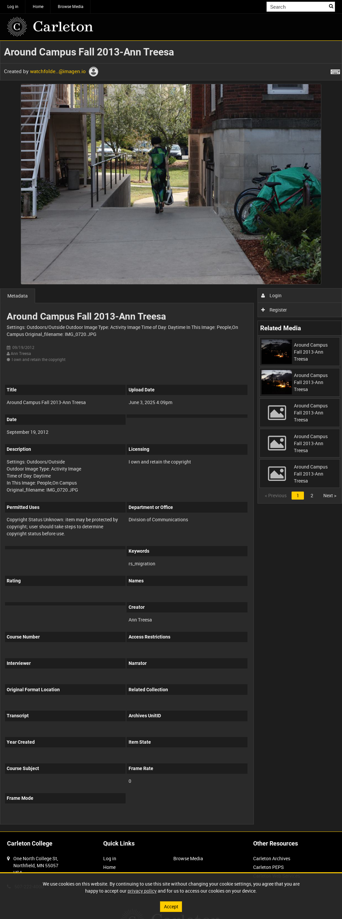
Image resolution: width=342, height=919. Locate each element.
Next (329, 495)
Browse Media (70, 6)
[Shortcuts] (335, 70)
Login (271, 295)
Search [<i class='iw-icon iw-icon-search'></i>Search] (331, 6)
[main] (171, 436)
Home (38, 6)
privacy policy (142, 891)
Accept (171, 906)
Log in (12, 6)
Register (274, 310)
